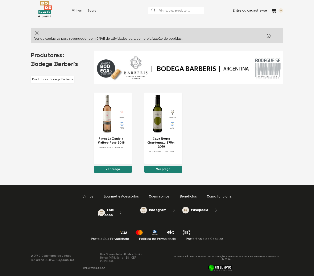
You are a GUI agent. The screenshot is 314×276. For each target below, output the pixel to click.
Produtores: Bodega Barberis (52, 79)
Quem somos (159, 196)
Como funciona (219, 196)
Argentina (122, 126)
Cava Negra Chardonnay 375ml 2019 (161, 142)
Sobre (92, 10)
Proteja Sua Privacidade (110, 239)
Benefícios (188, 196)
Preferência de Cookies (204, 239)
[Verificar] (220, 268)
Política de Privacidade (157, 239)
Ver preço (113, 169)
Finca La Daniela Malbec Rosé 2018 (111, 140)
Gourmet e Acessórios (121, 196)
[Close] (36, 32)
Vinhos (77, 10)
